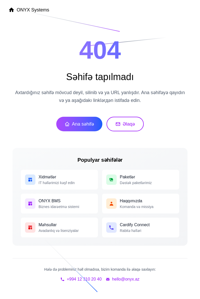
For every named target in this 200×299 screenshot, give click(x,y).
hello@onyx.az (122, 279)
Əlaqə (125, 124)
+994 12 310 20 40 (81, 279)
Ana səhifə (79, 124)
